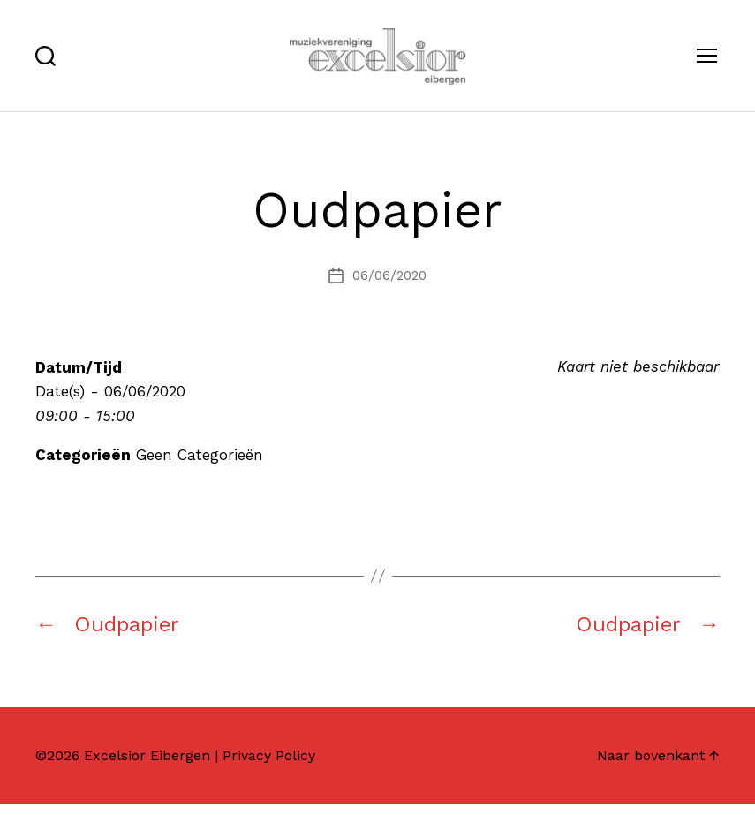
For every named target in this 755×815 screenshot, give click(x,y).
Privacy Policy (269, 766)
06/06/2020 (389, 286)
